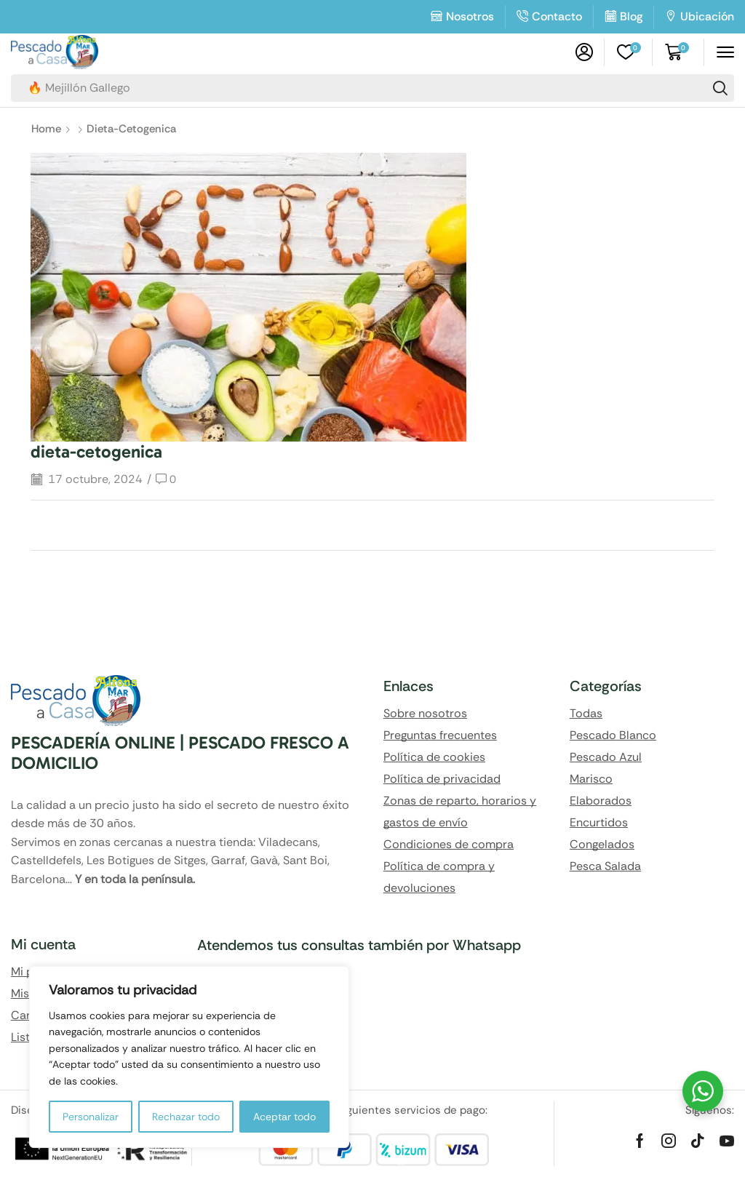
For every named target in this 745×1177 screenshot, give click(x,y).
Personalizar (91, 1116)
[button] (584, 52)
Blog (631, 16)
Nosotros (470, 16)
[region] (189, 1057)
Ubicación (707, 16)
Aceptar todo (284, 1116)
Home (46, 128)
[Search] (720, 88)
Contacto (557, 16)
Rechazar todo (186, 1116)
